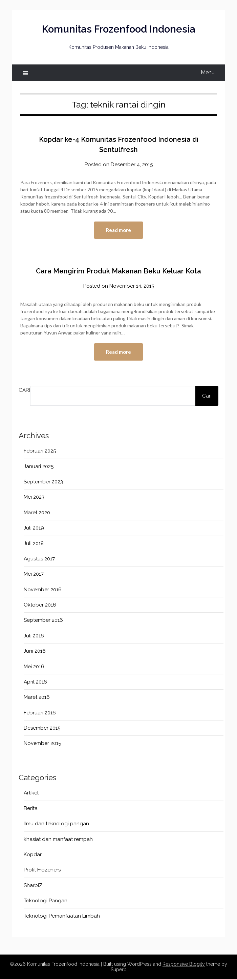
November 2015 (42, 743)
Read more (118, 230)
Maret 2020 (37, 513)
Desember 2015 (42, 728)
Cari (24, 390)
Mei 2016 (34, 667)
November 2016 (43, 590)
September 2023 (43, 482)
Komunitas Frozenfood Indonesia (118, 29)
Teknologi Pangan (45, 901)
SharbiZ (33, 885)
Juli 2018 (34, 543)
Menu (208, 72)
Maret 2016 (37, 697)
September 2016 (43, 620)
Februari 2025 (40, 451)
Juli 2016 (34, 636)
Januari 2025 (38, 466)
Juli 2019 (34, 528)
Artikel (31, 793)
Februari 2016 (40, 713)
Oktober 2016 (40, 605)
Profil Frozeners (42, 870)
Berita (31, 808)
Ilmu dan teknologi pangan (56, 824)
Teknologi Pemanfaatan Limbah (62, 916)
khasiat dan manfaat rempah (58, 839)
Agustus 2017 (39, 559)
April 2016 (35, 682)
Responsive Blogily (184, 964)
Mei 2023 (34, 497)
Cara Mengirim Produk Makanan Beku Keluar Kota (118, 271)
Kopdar (33, 854)
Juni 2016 (35, 651)
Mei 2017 (34, 574)
